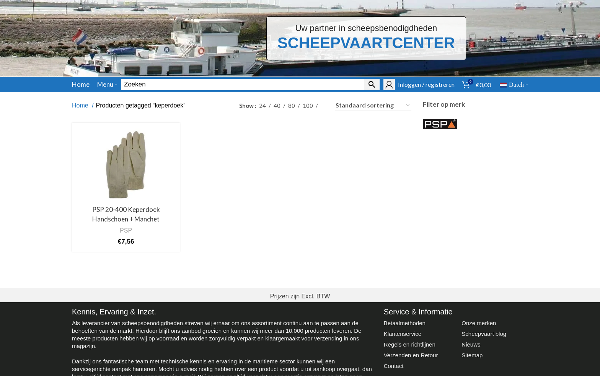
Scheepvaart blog (483, 333)
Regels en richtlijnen (409, 344)
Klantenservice (402, 333)
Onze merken (478, 323)
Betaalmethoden (405, 323)
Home (81, 105)
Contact (394, 366)
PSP (126, 230)
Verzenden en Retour (411, 355)
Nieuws (470, 344)
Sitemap (472, 355)
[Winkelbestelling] (373, 105)
